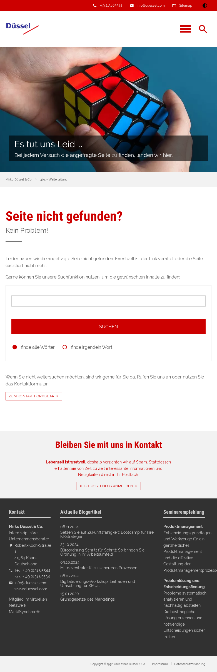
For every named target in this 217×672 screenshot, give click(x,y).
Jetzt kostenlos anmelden (106, 486)
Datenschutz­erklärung (189, 664)
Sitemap (185, 5)
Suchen (108, 326)
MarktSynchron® (24, 611)
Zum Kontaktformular (31, 396)
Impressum (160, 664)
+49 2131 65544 (111, 5)
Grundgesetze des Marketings (87, 599)
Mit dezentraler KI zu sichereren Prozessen (98, 568)
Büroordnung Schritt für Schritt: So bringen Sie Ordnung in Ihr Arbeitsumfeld (102, 552)
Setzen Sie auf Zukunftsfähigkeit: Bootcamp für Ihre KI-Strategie (107, 534)
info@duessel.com (151, 5)
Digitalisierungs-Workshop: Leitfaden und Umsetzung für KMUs (97, 584)
